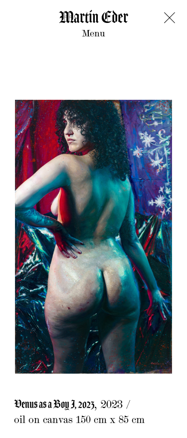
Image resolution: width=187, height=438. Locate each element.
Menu (93, 34)
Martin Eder (93, 18)
